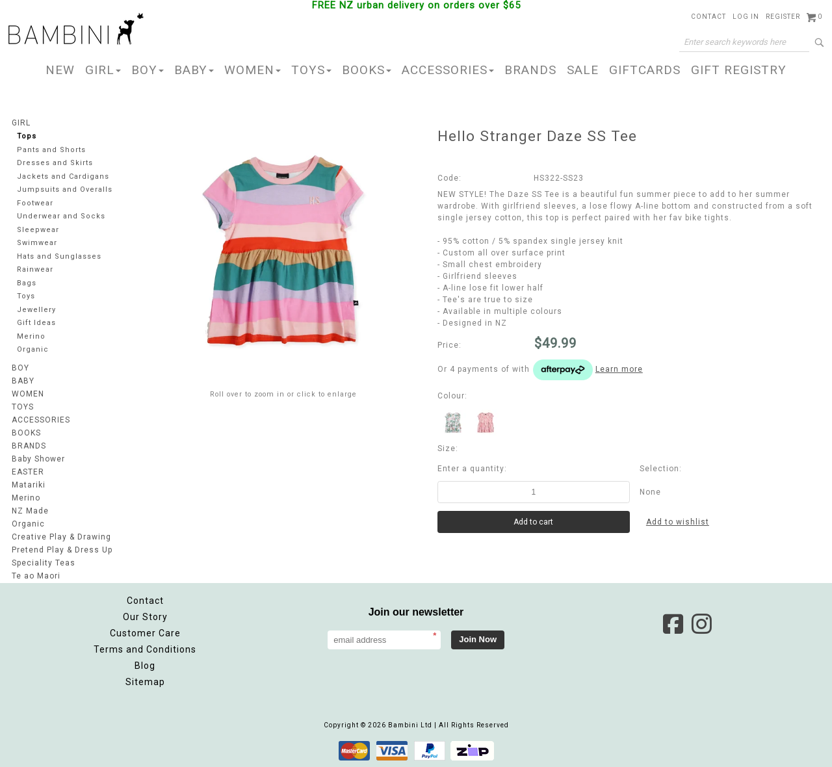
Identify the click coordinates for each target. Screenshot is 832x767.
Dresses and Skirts (55, 163)
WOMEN (252, 69)
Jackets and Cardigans (63, 176)
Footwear (35, 203)
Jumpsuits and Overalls (64, 189)
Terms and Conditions (145, 649)
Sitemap (145, 682)
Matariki (29, 484)
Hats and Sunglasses (59, 256)
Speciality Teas (43, 562)
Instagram (701, 624)
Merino (31, 336)
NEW (60, 69)
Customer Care (145, 633)
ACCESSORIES (448, 69)
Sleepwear (38, 230)
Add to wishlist (677, 521)
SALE (583, 69)
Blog (145, 665)
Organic (33, 349)
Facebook (672, 624)
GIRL (103, 69)
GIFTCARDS (645, 69)
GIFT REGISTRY (738, 69)
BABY (194, 69)
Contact (708, 16)
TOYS (311, 69)
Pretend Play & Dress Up (62, 549)
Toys (26, 296)
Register (783, 16)
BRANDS (530, 69)
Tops (26, 136)
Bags (26, 283)
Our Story (145, 617)
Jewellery (36, 310)
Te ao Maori (36, 575)
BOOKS (366, 69)
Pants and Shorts (51, 150)
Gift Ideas (36, 322)
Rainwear (35, 269)
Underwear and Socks (61, 216)
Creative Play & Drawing (61, 536)
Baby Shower (38, 458)
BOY (147, 69)
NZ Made (30, 510)
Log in (746, 16)
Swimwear (37, 243)
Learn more (619, 369)
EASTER (28, 471)
